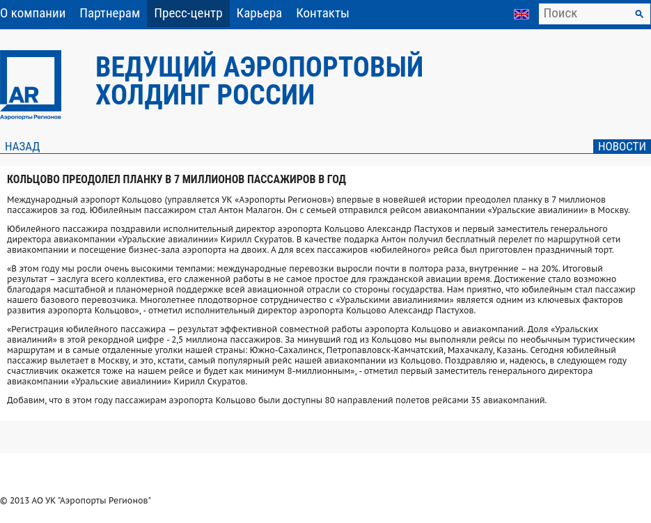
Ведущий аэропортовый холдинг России (259, 81)
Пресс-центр (188, 13)
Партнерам (109, 13)
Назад (22, 146)
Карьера (260, 13)
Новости (622, 146)
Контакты (323, 13)
